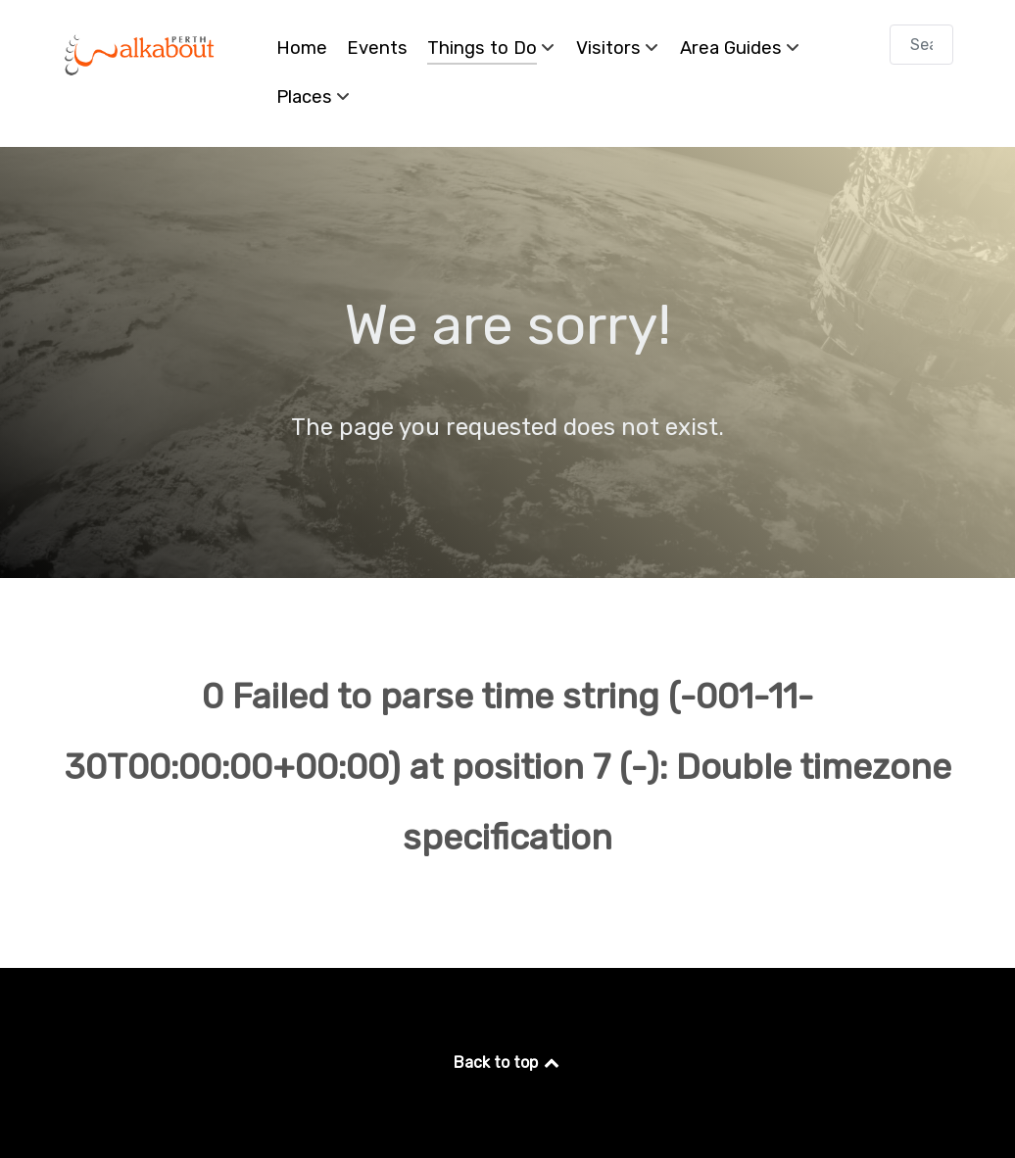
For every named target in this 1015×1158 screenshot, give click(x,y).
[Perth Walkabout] (140, 54)
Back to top (508, 1062)
